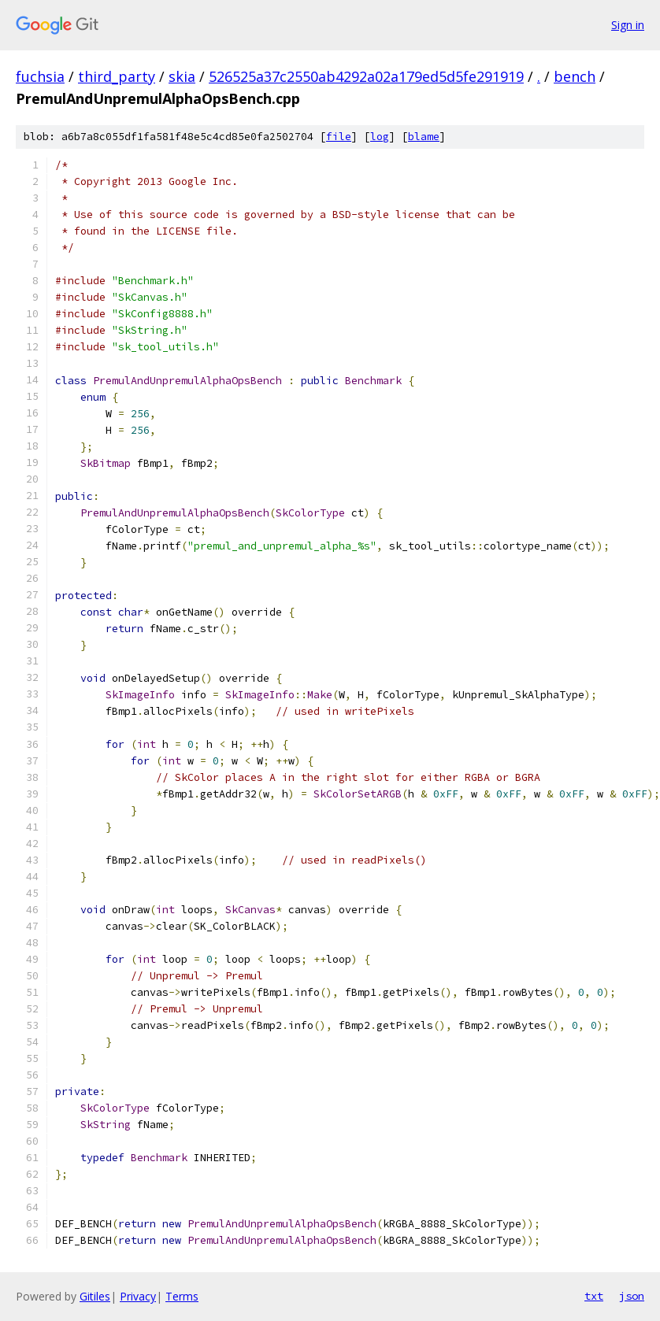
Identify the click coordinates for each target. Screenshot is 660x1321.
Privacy (138, 1296)
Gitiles (95, 1296)
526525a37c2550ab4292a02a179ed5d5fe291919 (366, 76)
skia (182, 76)
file (338, 136)
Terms (181, 1296)
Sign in (627, 24)
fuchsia (40, 76)
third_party (116, 76)
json (631, 1296)
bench (574, 76)
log (379, 136)
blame (423, 136)
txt (593, 1296)
